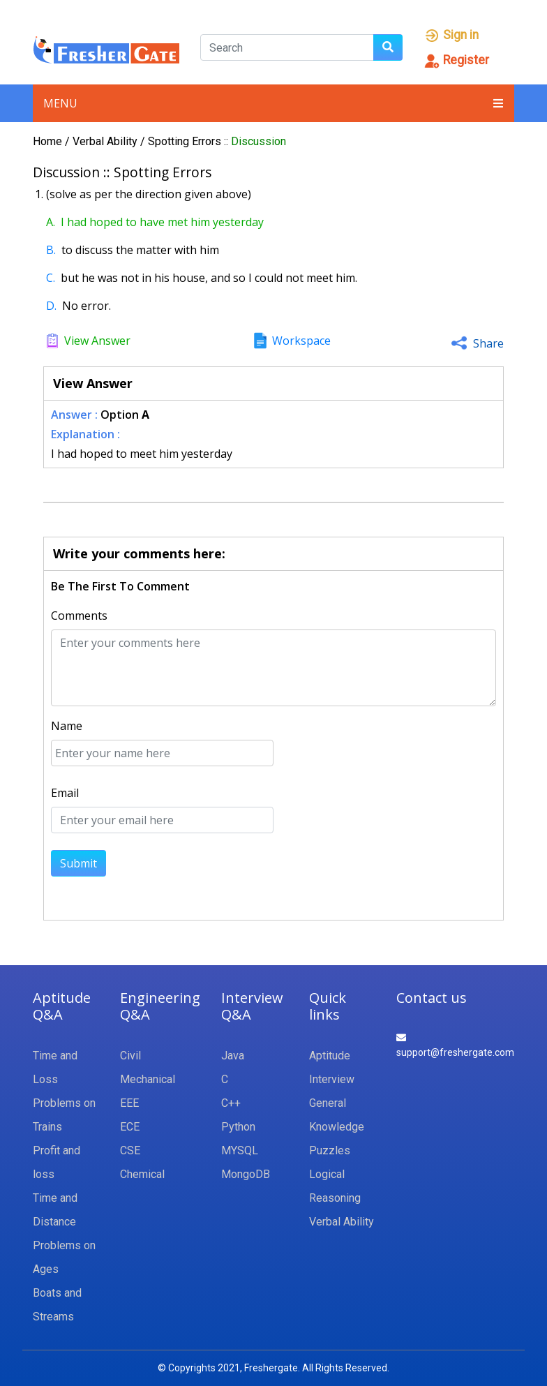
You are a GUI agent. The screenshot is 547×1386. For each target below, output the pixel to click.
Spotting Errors (186, 141)
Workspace (301, 340)
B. (51, 250)
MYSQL (239, 1150)
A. (50, 222)
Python (238, 1126)
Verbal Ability (106, 141)
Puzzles (329, 1150)
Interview (331, 1079)
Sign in (451, 35)
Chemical (142, 1174)
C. (50, 277)
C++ (231, 1103)
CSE (130, 1150)
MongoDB (245, 1174)
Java (232, 1055)
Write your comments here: (139, 553)
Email (65, 792)
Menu (273, 103)
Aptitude (329, 1055)
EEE (129, 1103)
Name (66, 725)
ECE (130, 1126)
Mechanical (147, 1079)
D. (51, 305)
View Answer (97, 340)
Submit (78, 863)
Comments (79, 615)
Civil (130, 1055)
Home (47, 141)
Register (456, 60)
